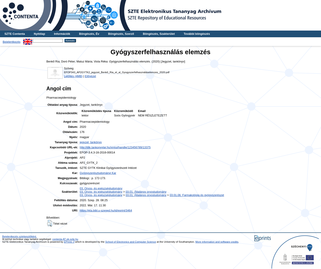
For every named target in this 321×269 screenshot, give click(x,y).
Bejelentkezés (12, 41)
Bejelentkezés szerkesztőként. (19, 236)
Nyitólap (39, 33)
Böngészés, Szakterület (159, 33)
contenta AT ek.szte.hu (65, 239)
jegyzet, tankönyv (91, 142)
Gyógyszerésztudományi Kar (98, 173)
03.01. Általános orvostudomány (146, 191)
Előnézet (90, 76)
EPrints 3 (69, 241)
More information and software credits (217, 241)
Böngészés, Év (89, 33)
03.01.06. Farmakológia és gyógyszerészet (197, 195)
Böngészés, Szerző (121, 33)
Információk (62, 33)
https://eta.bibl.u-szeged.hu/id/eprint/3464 (106, 210)
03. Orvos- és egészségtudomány (101, 188)
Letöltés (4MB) (73, 76)
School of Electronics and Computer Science (130, 241)
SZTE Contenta (14, 33)
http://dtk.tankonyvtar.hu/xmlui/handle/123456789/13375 (115, 147)
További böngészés (197, 33)
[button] (49, 223)
